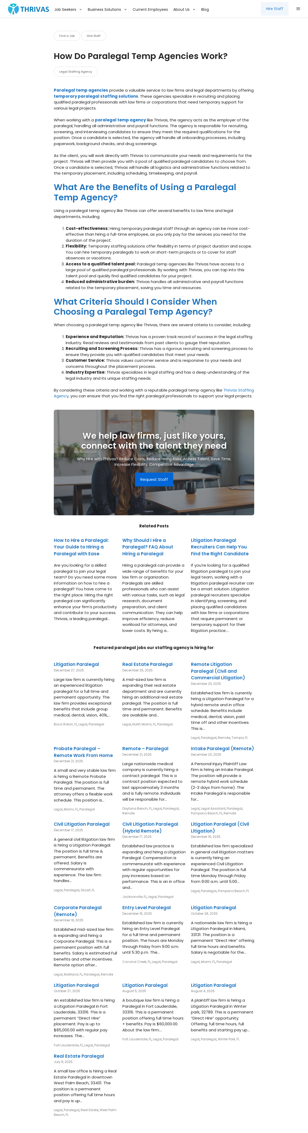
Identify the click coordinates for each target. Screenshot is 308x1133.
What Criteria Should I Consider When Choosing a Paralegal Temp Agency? (135, 307)
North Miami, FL (144, 724)
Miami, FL (71, 809)
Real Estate (89, 1110)
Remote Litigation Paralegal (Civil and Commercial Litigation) (218, 671)
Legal (83, 724)
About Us (186, 9)
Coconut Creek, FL (136, 961)
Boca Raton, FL (65, 724)
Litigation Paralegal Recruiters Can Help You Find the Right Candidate (220, 547)
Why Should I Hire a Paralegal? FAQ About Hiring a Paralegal (147, 547)
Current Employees (150, 9)
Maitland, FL (73, 974)
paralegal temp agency (120, 120)
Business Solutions (109, 9)
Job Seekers (69, 9)
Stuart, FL (88, 890)
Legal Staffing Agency (75, 72)
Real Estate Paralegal (147, 664)
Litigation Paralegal (76, 664)
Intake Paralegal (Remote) (222, 748)
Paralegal (96, 724)
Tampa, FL (240, 737)
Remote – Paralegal (145, 748)
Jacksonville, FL (134, 896)
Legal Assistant (213, 808)
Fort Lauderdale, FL (68, 1045)
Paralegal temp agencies (81, 90)
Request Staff (154, 479)
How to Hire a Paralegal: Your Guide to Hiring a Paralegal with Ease (81, 547)
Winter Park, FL (228, 1039)
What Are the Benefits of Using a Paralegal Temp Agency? (145, 192)
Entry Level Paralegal (146, 907)
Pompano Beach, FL (206, 813)
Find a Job (67, 36)
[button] (298, 9)
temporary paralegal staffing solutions (96, 96)
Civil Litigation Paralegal (82, 824)
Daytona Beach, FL (137, 808)
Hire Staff (274, 8)
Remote (224, 737)
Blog (205, 9)
